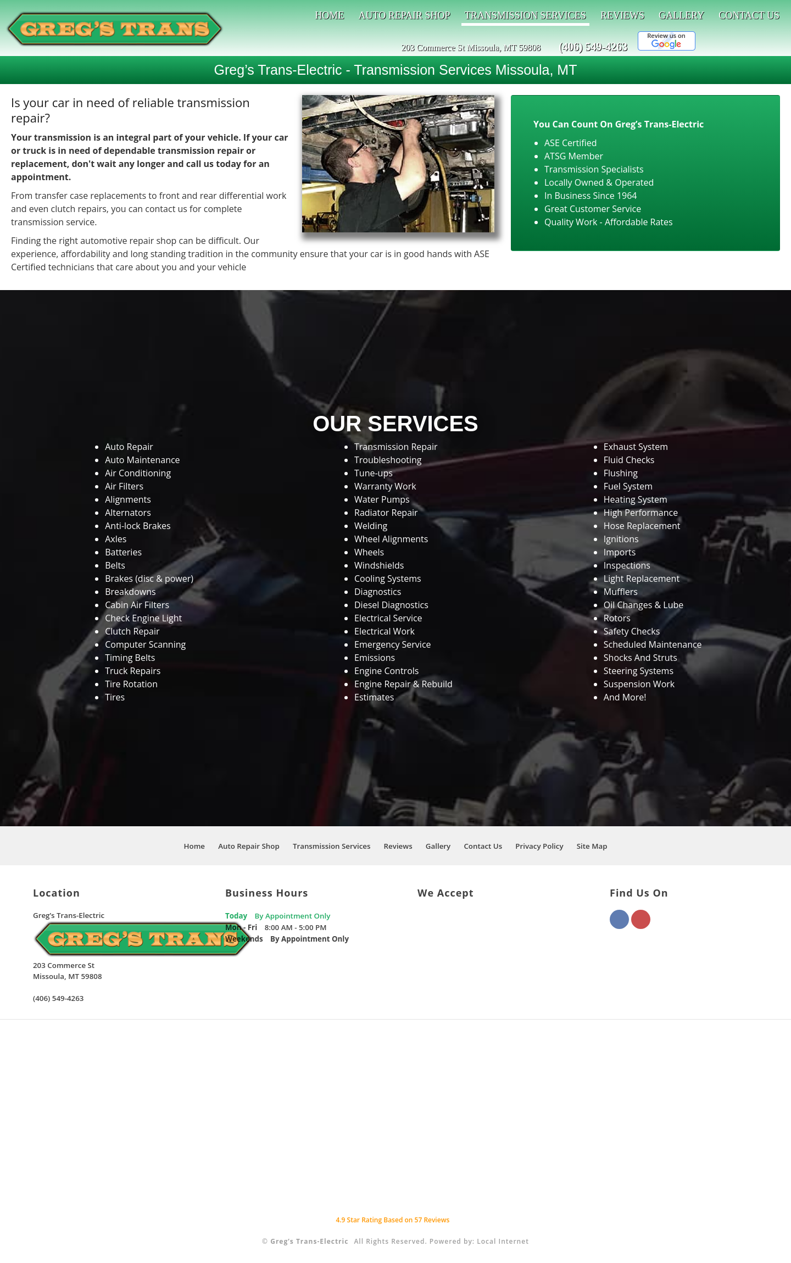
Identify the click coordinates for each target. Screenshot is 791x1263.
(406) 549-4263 (593, 47)
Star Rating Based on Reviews (392, 1220)
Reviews (622, 15)
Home (329, 15)
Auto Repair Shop (404, 15)
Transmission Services (525, 15)
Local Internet (503, 1241)
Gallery (681, 15)
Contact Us (748, 15)
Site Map (592, 846)
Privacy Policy (539, 846)
